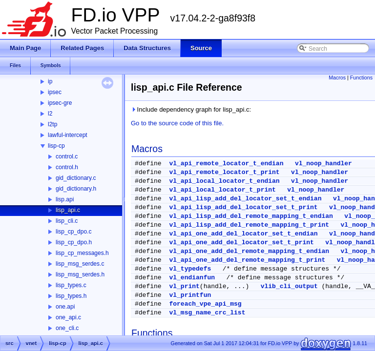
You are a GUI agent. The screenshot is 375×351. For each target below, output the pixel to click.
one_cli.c (67, 328)
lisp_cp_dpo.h (74, 242)
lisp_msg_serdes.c (80, 263)
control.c (67, 156)
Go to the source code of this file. (177, 123)
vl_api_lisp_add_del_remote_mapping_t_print (249, 225)
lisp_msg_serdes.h (80, 274)
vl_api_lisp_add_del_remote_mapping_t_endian (251, 216)
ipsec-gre (60, 102)
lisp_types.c (71, 285)
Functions (361, 77)
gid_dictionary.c (76, 178)
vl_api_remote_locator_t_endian (226, 163)
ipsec (55, 92)
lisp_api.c (68, 210)
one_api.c (68, 317)
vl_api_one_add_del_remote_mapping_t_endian (249, 251)
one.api (65, 306)
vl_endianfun (192, 277)
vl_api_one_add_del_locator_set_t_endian (243, 233)
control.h (67, 167)
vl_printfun (190, 295)
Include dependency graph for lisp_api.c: (191, 109)
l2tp (52, 124)
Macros (337, 77)
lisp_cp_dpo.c (73, 231)
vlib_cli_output (289, 286)
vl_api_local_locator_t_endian (224, 181)
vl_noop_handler (323, 163)
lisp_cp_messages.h (82, 253)
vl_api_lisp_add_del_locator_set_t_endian (245, 198)
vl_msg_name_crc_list (207, 312)
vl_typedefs (190, 269)
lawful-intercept (67, 135)
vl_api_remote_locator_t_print (224, 172)
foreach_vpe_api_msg (205, 304)
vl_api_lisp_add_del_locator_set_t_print (243, 207)
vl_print (184, 286)
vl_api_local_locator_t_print (222, 190)
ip (50, 81)
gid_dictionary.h (76, 188)
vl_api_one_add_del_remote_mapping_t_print (247, 260)
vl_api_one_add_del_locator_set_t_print (241, 242)
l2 (50, 113)
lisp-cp (56, 145)
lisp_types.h (71, 295)
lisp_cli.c (67, 220)
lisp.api (65, 199)
